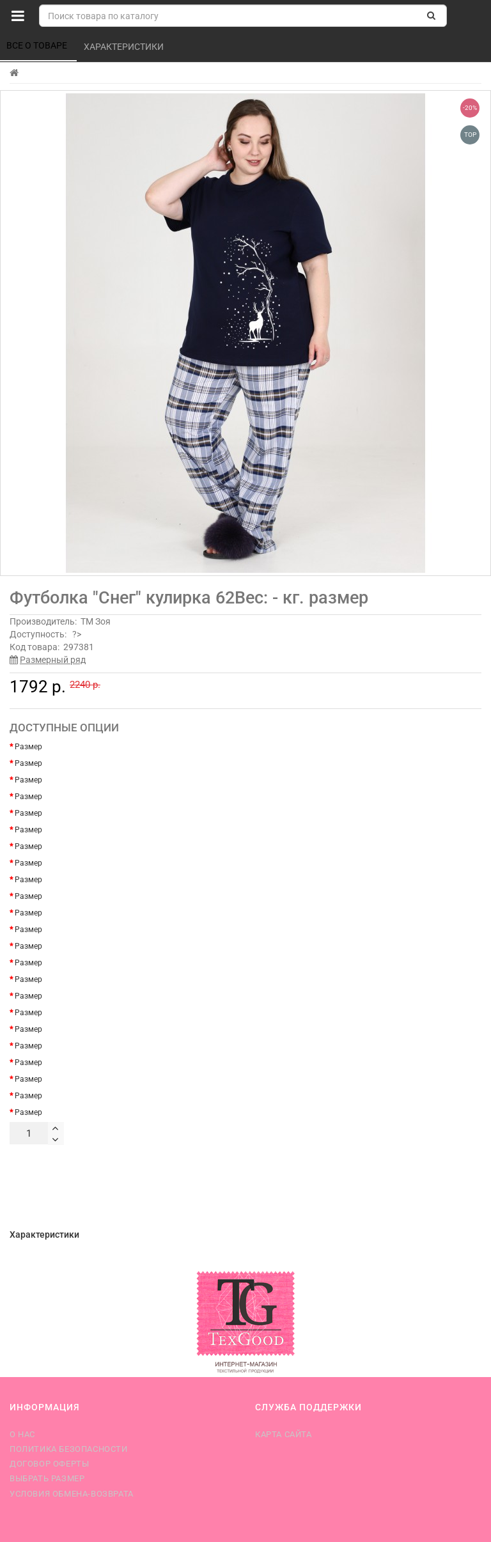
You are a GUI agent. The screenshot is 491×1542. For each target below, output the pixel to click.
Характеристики (125, 47)
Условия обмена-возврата (72, 1494)
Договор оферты (49, 1463)
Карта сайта (283, 1434)
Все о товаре (37, 45)
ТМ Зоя (96, 621)
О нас (22, 1434)
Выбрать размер (47, 1478)
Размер (28, 746)
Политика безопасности (69, 1449)
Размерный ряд (53, 660)
